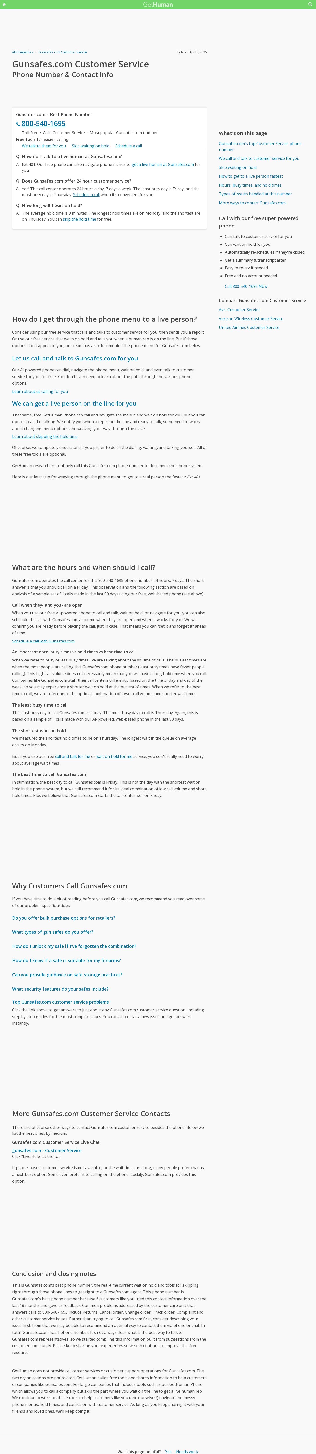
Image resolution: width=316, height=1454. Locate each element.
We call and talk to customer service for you (259, 158)
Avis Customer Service (239, 309)
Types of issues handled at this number (255, 194)
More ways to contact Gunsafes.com (252, 203)
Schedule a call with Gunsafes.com (43, 641)
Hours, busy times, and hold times (250, 185)
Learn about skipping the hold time (45, 436)
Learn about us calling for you (40, 391)
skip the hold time (79, 219)
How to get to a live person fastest (251, 176)
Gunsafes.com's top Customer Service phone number (260, 146)
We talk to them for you (44, 146)
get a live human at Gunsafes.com (163, 164)
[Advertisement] (109, 271)
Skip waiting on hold (90, 146)
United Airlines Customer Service (249, 327)
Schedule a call (128, 146)
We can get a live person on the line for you (74, 403)
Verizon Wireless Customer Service (251, 318)
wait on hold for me (114, 756)
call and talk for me (72, 756)
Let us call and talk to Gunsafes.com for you (75, 358)
